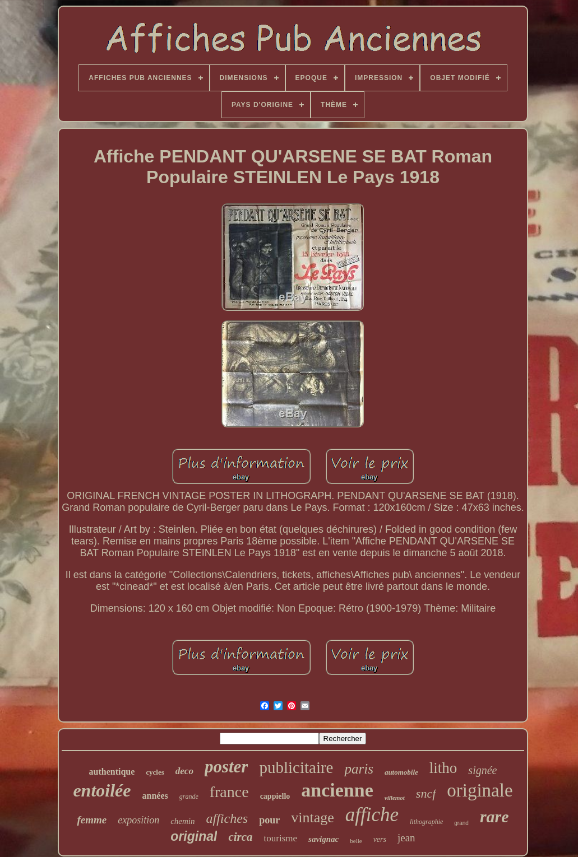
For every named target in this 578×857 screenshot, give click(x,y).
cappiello (275, 796)
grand (461, 823)
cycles (155, 772)
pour (269, 820)
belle (356, 840)
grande (188, 796)
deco (184, 771)
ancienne (337, 790)
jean (406, 838)
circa (240, 837)
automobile (401, 772)
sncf (426, 793)
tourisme (281, 838)
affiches (227, 818)
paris (358, 768)
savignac (323, 839)
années (155, 795)
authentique (112, 771)
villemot (395, 797)
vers (379, 839)
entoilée (102, 790)
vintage (312, 817)
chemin (182, 821)
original (193, 836)
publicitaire (296, 767)
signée (482, 770)
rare (494, 816)
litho (443, 768)
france (229, 791)
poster (226, 766)
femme (92, 820)
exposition (138, 820)
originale (479, 790)
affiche (372, 815)
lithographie (426, 822)
